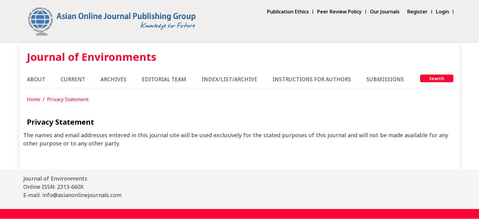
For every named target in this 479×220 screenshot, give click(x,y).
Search (436, 78)
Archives (113, 79)
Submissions (385, 79)
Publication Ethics (288, 12)
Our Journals (385, 12)
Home (33, 99)
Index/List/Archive (229, 79)
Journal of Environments (91, 57)
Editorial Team (164, 79)
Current (72, 79)
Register (417, 12)
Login (442, 12)
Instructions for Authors (311, 79)
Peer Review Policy (339, 12)
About (36, 79)
